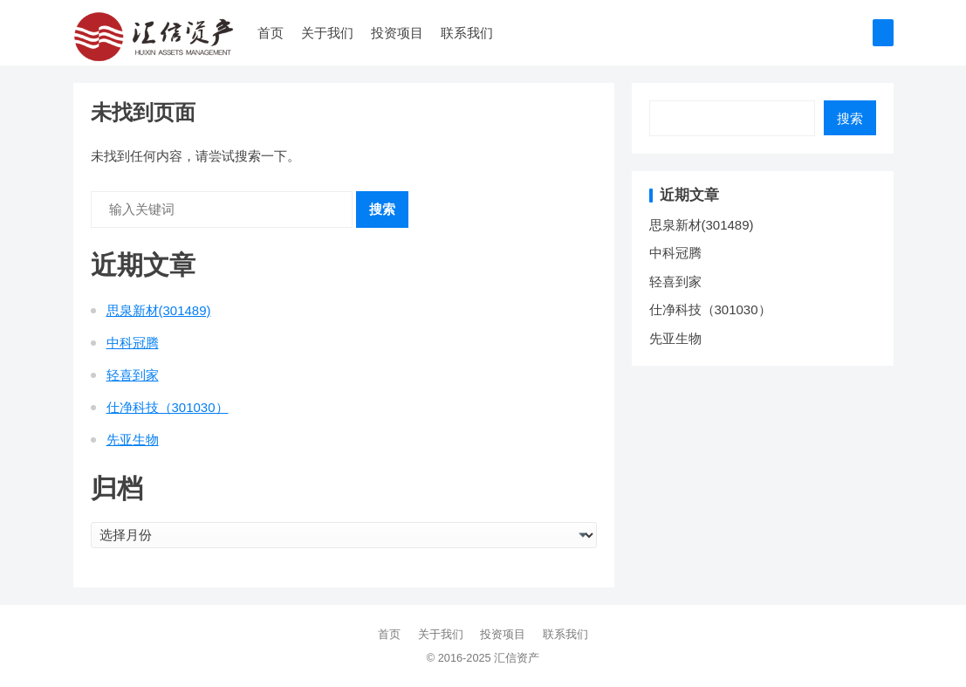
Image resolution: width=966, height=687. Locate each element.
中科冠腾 (132, 342)
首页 (270, 32)
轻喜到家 (132, 375)
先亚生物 (132, 439)
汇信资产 (516, 657)
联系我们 (467, 32)
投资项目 (397, 32)
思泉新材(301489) (158, 310)
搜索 (382, 209)
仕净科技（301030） (167, 407)
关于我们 (327, 32)
